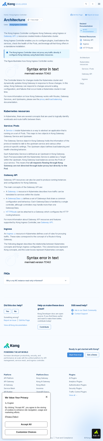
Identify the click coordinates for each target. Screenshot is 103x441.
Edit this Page (24, 320)
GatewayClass (14, 198)
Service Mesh (9, 388)
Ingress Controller (43, 395)
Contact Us (40, 427)
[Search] (86, 4)
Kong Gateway (42, 378)
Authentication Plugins (78, 385)
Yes (7, 311)
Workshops (40, 421)
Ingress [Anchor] (8, 229)
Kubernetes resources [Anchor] (17, 111)
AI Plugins (73, 378)
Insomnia (39, 388)
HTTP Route (88, 48)
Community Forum (43, 407)
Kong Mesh (40, 385)
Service (9, 130)
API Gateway (9, 381)
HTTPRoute (11, 212)
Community (40, 403)
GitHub (39, 410)
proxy (42, 99)
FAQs (82, 84)
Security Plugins (75, 388)
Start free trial (75, 355)
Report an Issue (10, 320)
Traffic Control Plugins (78, 392)
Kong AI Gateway (43, 381)
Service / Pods (88, 69)
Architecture (85, 58)
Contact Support (79, 313)
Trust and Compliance (64, 438)
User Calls (40, 417)
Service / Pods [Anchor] (11, 126)
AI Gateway (8, 385)
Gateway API (10, 36)
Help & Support (42, 424)
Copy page (33, 20)
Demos (39, 414)
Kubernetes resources (84, 63)
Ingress (10, 233)
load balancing (55, 99)
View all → (73, 395)
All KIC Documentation (87, 30)
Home (6, 15)
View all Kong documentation (15, 325)
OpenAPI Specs (42, 392)
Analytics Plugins (75, 381)
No (15, 311)
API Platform (8, 378)
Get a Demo (92, 355)
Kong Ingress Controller (18, 15)
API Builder (8, 392)
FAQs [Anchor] (7, 273)
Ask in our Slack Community (84, 310)
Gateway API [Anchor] (10, 175)
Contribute (44, 327)
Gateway (12, 191)
